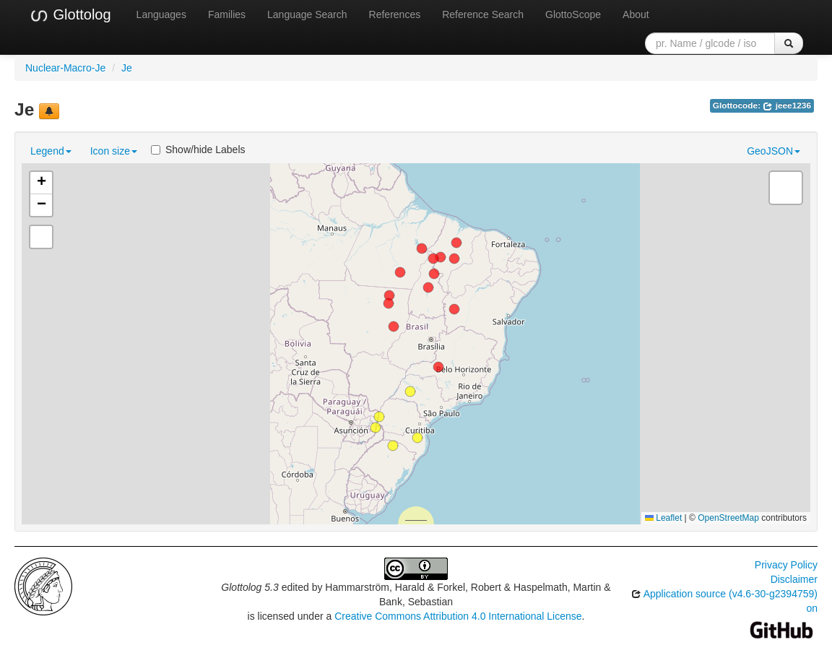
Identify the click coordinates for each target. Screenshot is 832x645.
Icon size (113, 151)
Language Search (307, 14)
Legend (51, 151)
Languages (161, 14)
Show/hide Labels (198, 149)
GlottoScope (573, 14)
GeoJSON (773, 151)
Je (126, 68)
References (395, 14)
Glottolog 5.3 (249, 587)
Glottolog (70, 15)
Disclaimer (794, 579)
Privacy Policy (786, 565)
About (636, 14)
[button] (379, 417)
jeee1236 (787, 105)
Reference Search (483, 14)
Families (227, 14)
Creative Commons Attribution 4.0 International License (457, 616)
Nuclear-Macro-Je (65, 68)
